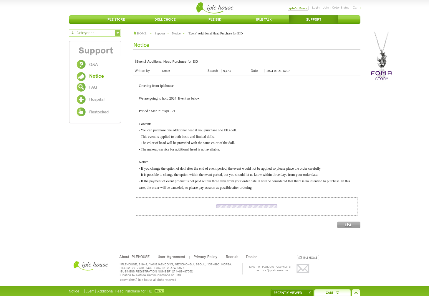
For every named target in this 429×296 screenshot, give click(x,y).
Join (326, 7)
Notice (176, 33)
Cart (355, 7)
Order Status (340, 7)
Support (160, 33)
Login (315, 7)
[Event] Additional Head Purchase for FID (118, 290)
